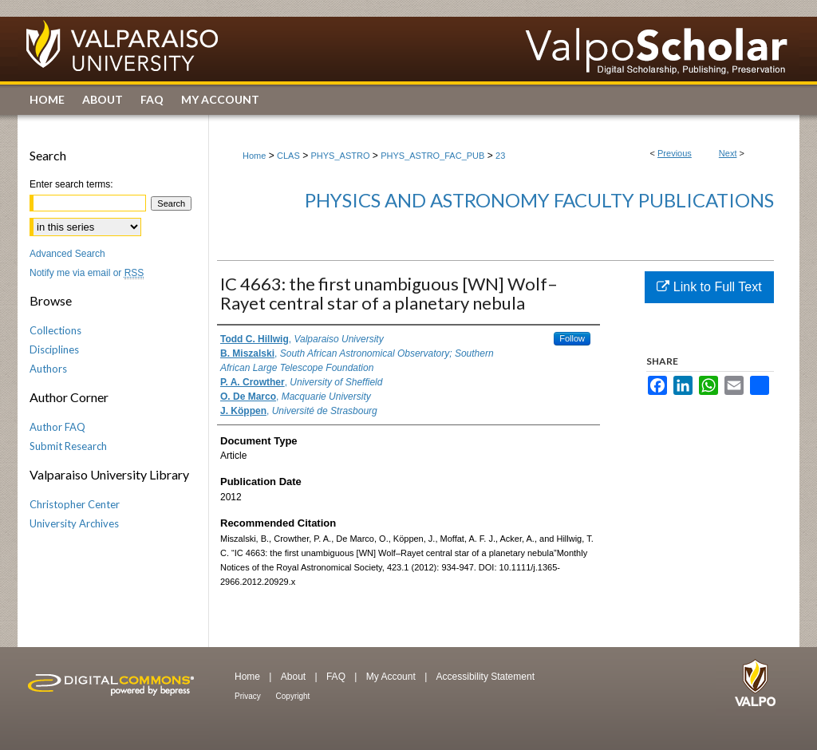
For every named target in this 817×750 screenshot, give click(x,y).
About (295, 676)
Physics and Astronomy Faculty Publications (539, 199)
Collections (55, 330)
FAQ (337, 676)
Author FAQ (57, 426)
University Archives (74, 523)
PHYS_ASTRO (340, 155)
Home (254, 155)
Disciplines (54, 349)
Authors (48, 368)
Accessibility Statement (485, 676)
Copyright (293, 696)
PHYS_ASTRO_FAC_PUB (432, 155)
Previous (674, 153)
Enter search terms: (71, 184)
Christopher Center (75, 504)
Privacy (249, 696)
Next (728, 153)
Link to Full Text (709, 287)
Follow (572, 338)
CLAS (288, 155)
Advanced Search (67, 253)
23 (500, 155)
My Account (392, 676)
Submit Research (68, 446)
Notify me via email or (87, 272)
